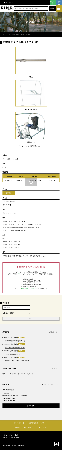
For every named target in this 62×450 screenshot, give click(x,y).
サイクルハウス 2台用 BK (11, 244)
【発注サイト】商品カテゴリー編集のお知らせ (17, 361)
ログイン (59, 3)
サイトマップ (43, 428)
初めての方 (53, 3)
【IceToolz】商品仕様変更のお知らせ (15, 347)
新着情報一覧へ (54, 332)
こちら (16, 374)
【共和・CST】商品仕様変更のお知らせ (15, 341)
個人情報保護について (36, 423)
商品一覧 (11, 35)
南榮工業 (9, 193)
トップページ (4, 35)
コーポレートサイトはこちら (51, 385)
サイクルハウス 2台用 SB (11, 242)
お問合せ (31, 406)
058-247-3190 (11, 398)
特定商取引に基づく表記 (23, 428)
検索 (52, 8)
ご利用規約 (17, 423)
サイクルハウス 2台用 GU (11, 247)
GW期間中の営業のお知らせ (12, 354)
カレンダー (56, 369)
